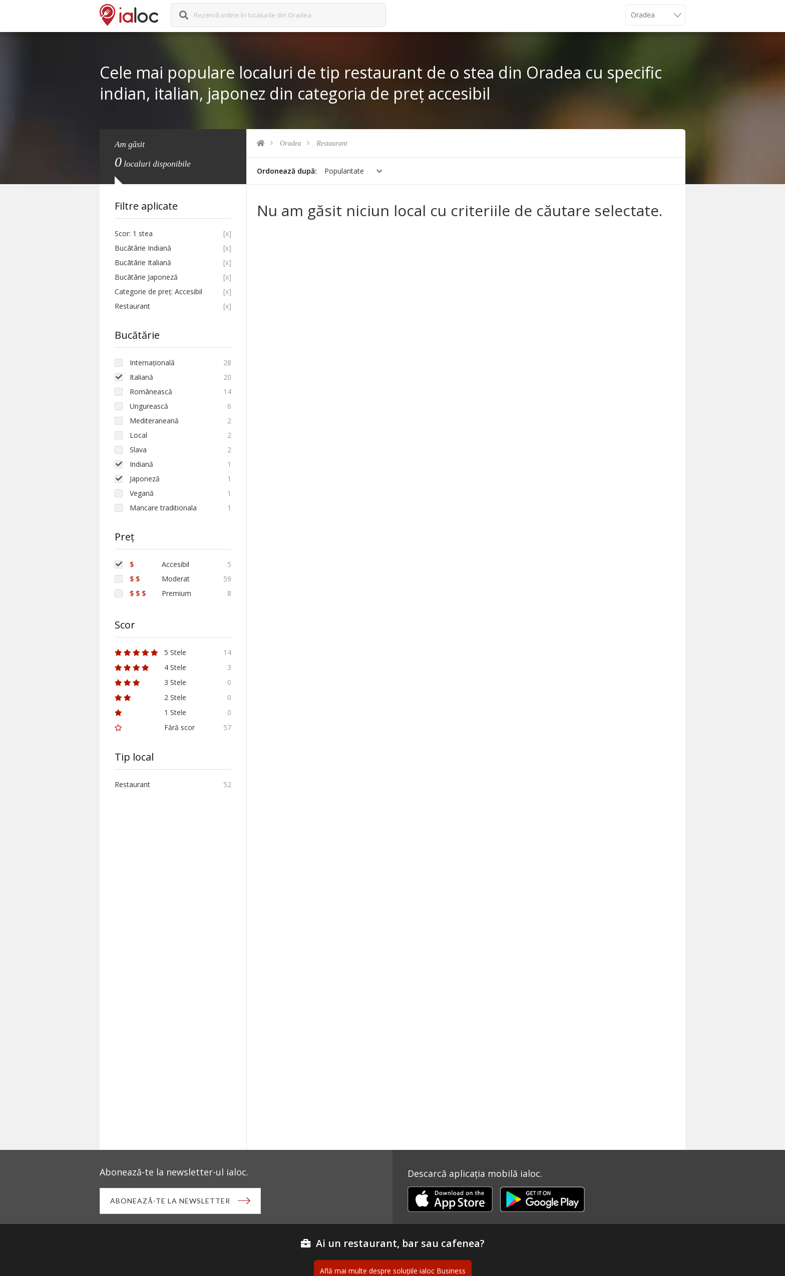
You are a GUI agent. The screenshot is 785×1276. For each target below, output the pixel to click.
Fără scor (155, 727)
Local (138, 435)
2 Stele (150, 697)
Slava (138, 449)
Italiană (141, 377)
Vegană (142, 493)
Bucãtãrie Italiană (143, 262)
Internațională (152, 362)
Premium (160, 593)
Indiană (141, 464)
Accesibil (159, 564)
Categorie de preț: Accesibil (158, 291)
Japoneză (145, 478)
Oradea (290, 143)
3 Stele (150, 682)
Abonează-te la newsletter (170, 1200)
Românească (151, 391)
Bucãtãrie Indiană (143, 248)
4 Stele (150, 667)
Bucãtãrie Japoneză (146, 277)
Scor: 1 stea (134, 233)
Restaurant (331, 143)
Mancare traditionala (163, 507)
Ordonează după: (287, 171)
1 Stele (150, 712)
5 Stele (150, 652)
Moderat (160, 578)
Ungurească (149, 406)
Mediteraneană (154, 420)
